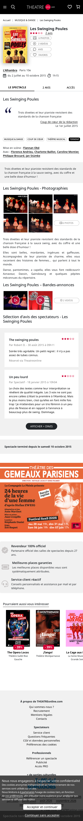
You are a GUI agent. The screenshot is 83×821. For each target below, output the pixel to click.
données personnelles (46, 740)
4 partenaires (27, 792)
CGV (25, 740)
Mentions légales (41, 715)
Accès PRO (41, 766)
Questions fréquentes (41, 736)
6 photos (41, 38)
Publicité (41, 762)
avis (38, 49)
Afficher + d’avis (41, 426)
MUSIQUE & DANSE (13, 139)
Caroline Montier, (68, 152)
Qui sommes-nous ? (41, 707)
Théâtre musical (56, 139)
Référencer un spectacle (41, 758)
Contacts (41, 718)
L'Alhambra (10, 70)
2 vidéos (40, 43)
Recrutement (41, 711)
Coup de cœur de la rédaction (59, 122)
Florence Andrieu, (22, 152)
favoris (40, 55)
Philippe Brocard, (14, 155)
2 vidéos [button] (66, 300)
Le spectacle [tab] (17, 87)
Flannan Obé (31, 148)
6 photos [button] (66, 223)
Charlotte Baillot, (45, 152)
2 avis (49, 33)
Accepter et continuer (42, 807)
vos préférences (14, 796)
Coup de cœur (35, 139)
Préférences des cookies (42, 744)
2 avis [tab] (46, 87)
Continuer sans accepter (42, 815)
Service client (41, 732)
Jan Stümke (33, 155)
